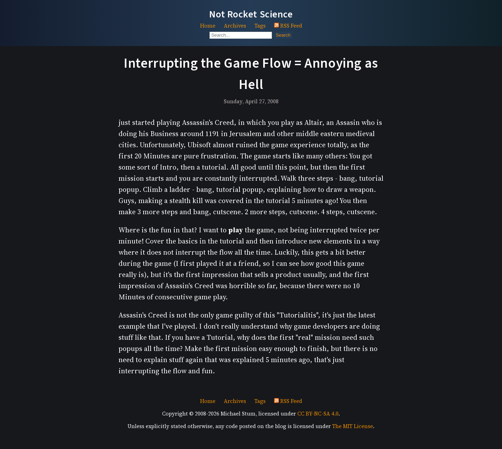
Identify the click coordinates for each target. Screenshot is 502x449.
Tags (260, 25)
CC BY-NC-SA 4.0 (318, 413)
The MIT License (352, 426)
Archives (235, 25)
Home (207, 25)
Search (283, 35)
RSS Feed (288, 25)
